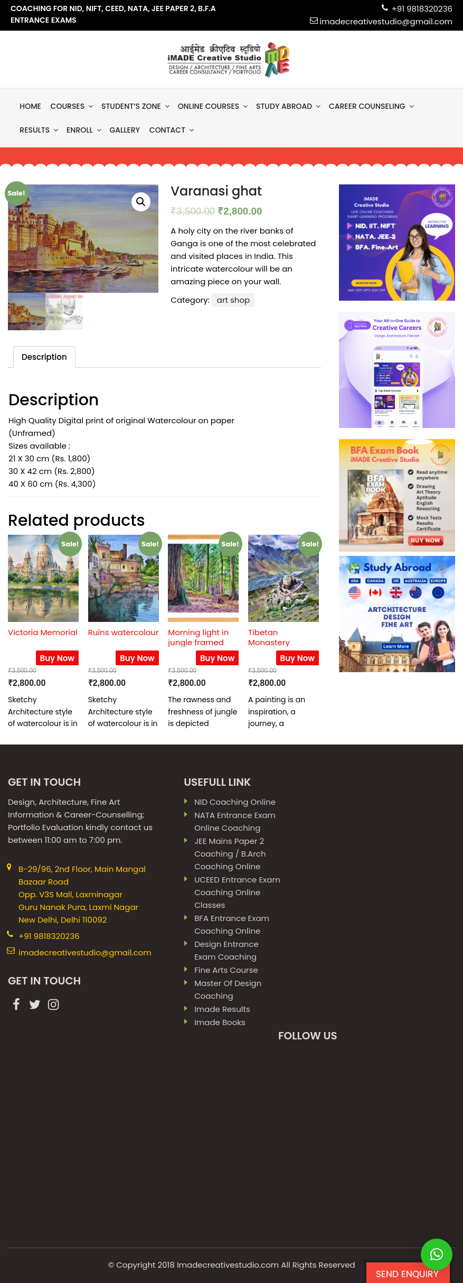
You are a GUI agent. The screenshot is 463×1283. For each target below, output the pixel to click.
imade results (222, 1009)
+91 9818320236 (421, 8)
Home (30, 106)
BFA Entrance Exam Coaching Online (231, 924)
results (40, 130)
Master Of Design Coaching (227, 989)
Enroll (85, 130)
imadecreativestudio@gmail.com (385, 21)
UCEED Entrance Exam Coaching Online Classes (237, 892)
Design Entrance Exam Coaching (226, 950)
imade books (219, 1022)
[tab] (44, 357)
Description (44, 356)
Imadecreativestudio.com (228, 1264)
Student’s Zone (136, 106)
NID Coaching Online (235, 801)
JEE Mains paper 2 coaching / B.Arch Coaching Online (230, 853)
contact (172, 130)
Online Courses (214, 106)
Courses (73, 106)
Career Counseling (372, 106)
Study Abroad (289, 106)
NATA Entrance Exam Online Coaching (235, 821)
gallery (124, 130)
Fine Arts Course (226, 969)
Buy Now (57, 658)
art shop (233, 299)
